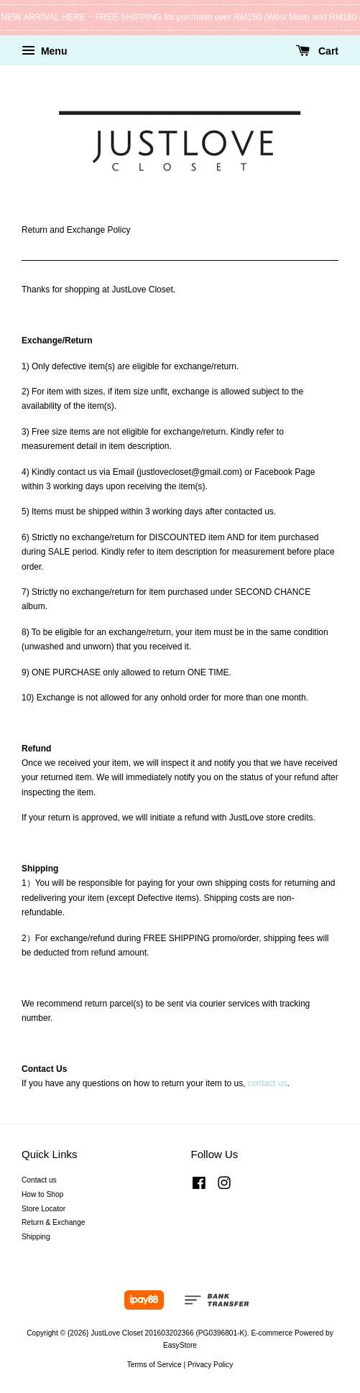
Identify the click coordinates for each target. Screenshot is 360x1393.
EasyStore (180, 1345)
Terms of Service (154, 1365)
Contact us (39, 1180)
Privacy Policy (210, 1365)
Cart (317, 51)
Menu (44, 51)
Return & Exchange (53, 1222)
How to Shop (42, 1194)
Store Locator (43, 1209)
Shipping (36, 1237)
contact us (267, 1083)
